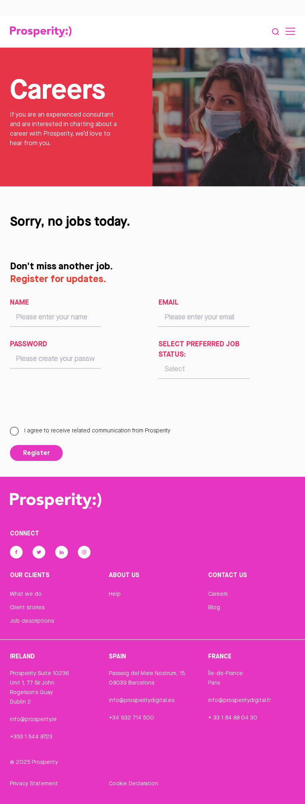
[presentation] (70, 406)
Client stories (27, 607)
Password (28, 343)
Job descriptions (32, 620)
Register (36, 452)
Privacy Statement (34, 783)
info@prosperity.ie (33, 719)
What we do (26, 593)
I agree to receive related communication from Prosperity (90, 430)
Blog (214, 607)
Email (168, 302)
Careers (218, 593)
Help (115, 593)
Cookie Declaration (133, 783)
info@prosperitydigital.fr (239, 700)
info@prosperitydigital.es (141, 700)
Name (19, 302)
